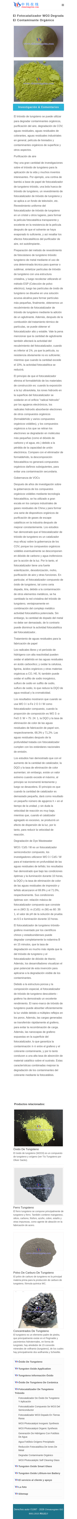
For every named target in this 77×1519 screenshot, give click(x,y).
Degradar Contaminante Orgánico (35, 1455)
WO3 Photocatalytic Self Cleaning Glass (39, 1460)
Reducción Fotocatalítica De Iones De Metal (37, 1448)
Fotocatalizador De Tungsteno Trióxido (34, 1391)
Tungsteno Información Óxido (34, 1375)
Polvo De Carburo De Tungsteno (33, 1272)
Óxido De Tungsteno (26, 1149)
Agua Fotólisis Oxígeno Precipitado (36, 1441)
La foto (21, 1487)
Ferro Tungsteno (23, 1207)
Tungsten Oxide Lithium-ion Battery (37, 1473)
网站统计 (44, 1513)
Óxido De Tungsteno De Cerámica (36, 1382)
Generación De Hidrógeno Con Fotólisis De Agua (38, 1435)
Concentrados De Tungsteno (31, 1331)
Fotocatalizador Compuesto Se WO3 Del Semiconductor (39, 1408)
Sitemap (21, 1493)
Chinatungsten (52, 1509)
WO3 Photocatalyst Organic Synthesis (37, 1428)
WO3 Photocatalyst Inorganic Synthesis (38, 1423)
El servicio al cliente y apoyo (33, 1479)
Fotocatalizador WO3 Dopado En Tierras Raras (39, 1417)
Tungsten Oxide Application (33, 1368)
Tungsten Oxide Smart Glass (33, 1466)
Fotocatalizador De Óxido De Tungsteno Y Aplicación (38, 1400)
